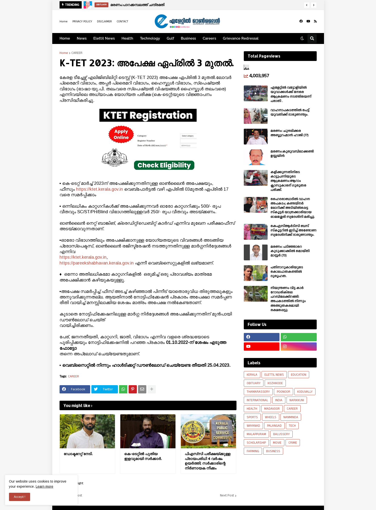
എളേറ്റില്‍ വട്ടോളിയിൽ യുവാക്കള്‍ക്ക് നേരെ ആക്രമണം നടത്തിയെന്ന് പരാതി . (291, 94)
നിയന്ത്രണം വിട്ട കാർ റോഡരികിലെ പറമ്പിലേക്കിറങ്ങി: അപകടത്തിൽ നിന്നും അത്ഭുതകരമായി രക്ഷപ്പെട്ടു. (288, 299)
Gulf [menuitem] (170, 38)
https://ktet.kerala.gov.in (99, 189)
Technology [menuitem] (150, 38)
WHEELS (270, 417)
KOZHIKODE (275, 383)
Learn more (44, 486)
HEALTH (252, 409)
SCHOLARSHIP (256, 443)
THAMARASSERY (258, 392)
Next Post (227, 495)
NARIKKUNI (296, 400)
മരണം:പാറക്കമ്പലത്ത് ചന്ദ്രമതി (137, 4)
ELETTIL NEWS (274, 375)
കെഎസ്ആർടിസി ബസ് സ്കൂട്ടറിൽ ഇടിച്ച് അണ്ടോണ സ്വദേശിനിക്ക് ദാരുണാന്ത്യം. (293, 230)
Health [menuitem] (127, 38)
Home (64, 21)
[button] (307, 5)
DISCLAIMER (104, 21)
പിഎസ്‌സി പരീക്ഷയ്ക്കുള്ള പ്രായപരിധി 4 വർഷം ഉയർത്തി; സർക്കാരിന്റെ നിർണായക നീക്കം (207, 460)
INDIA (278, 400)
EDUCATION (298, 375)
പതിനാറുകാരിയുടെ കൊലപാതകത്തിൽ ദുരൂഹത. (287, 272)
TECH (292, 426)
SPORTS (252, 417)
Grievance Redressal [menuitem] (241, 38)
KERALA (252, 375)
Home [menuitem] (65, 38)
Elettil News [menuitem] (104, 38)
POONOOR (283, 392)
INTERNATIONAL (257, 400)
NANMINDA (290, 417)
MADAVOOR (272, 409)
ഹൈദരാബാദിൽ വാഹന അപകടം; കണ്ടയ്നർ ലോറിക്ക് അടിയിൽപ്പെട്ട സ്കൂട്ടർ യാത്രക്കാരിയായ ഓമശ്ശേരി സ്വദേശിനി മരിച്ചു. (293, 208)
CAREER (76, 53)
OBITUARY (254, 383)
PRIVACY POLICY (82, 21)
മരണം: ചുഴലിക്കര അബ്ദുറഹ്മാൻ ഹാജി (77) (289, 133)
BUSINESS (273, 451)
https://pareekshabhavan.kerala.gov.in (97, 263)
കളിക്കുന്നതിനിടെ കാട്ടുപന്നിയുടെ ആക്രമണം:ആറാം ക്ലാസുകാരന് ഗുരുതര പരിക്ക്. (288, 181)
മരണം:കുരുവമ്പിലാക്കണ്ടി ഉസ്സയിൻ (292, 153)
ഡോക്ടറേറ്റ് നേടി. (78, 453)
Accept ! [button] (19, 496)
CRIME (293, 443)
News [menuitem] (82, 38)
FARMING (253, 451)
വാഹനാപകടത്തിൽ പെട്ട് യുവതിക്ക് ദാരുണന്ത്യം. (290, 112)
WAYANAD (253, 426)
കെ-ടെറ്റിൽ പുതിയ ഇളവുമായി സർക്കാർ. (143, 456)
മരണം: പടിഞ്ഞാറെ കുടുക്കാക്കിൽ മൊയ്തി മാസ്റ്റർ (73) (290, 251)
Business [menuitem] (188, 38)
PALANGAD (274, 426)
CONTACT (122, 21)
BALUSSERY (281, 434)
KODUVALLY (305, 392)
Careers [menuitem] (209, 38)
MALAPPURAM (256, 434)
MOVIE (277, 443)
